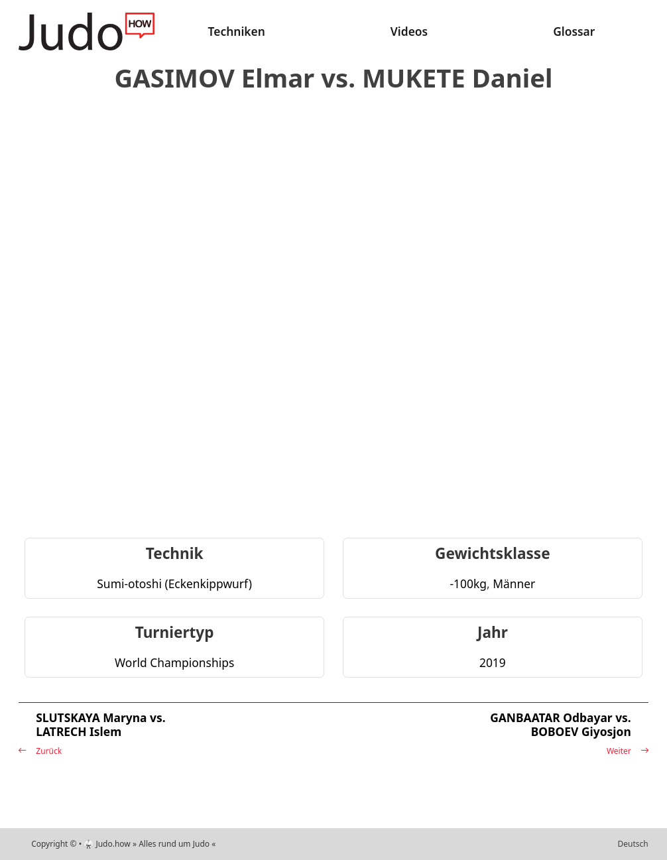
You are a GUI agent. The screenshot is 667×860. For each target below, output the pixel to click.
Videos (409, 31)
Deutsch (633, 843)
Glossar (574, 31)
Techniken (236, 31)
